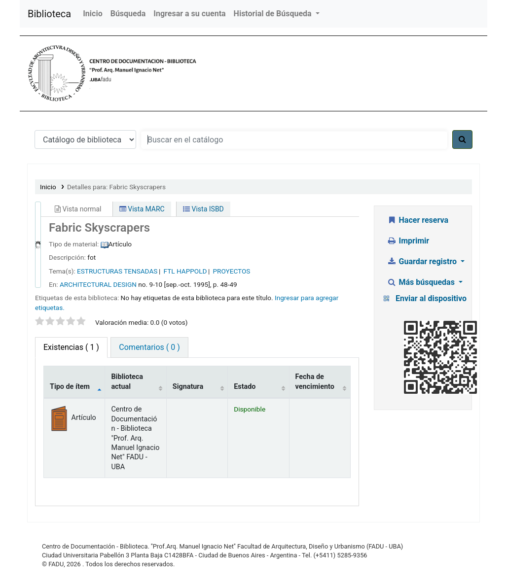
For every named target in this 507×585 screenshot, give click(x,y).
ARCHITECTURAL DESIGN (98, 284)
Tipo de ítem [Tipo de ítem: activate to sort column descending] (70, 386)
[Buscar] (462, 139)
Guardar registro (423, 261)
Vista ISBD (203, 209)
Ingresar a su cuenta (189, 13)
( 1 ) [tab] (71, 347)
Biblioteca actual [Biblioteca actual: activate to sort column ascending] (127, 381)
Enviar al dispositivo (431, 298)
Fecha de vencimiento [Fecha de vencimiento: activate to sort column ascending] (314, 381)
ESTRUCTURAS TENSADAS (117, 271)
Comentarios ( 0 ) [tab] (149, 347)
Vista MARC (142, 209)
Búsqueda (128, 13)
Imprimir (408, 240)
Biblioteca (49, 14)
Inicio (92, 13)
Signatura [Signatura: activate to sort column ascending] (188, 386)
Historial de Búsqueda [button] (274, 13)
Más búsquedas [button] (422, 282)
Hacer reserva (417, 220)
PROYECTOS (232, 271)
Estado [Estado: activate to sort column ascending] (244, 386)
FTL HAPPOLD (185, 271)
